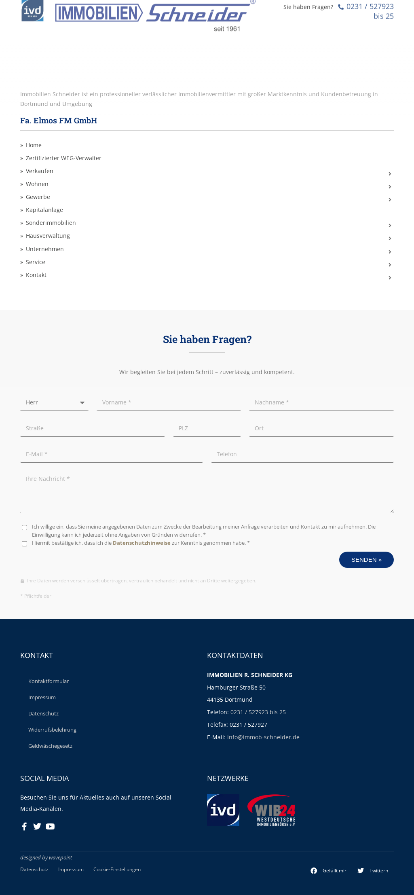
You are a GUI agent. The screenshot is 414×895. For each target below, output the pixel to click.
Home (34, 145)
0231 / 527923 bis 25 (258, 712)
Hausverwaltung (48, 236)
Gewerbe (38, 197)
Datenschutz (43, 713)
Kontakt (36, 275)
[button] (328, 870)
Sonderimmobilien (51, 223)
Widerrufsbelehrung (52, 729)
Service (35, 262)
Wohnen (37, 184)
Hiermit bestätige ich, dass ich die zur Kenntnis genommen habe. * (141, 543)
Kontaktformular (48, 681)
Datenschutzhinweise (142, 543)
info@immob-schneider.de (263, 737)
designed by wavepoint (46, 857)
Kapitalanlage (44, 210)
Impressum (42, 697)
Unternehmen (45, 249)
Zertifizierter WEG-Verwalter (63, 158)
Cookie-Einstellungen (117, 869)
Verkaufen (39, 171)
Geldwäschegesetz (50, 745)
